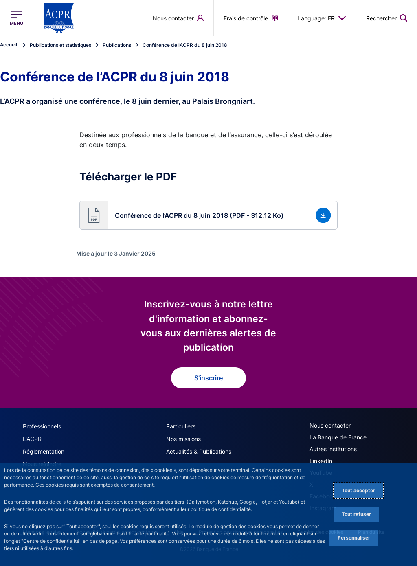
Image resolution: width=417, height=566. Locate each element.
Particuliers (180, 426)
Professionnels (42, 426)
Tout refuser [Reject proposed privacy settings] (356, 514)
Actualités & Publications (198, 451)
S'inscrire (208, 378)
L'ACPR (32, 438)
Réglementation (43, 451)
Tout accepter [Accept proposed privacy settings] (358, 490)
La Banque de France (338, 437)
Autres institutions (333, 448)
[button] (208, 215)
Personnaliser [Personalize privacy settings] (354, 538)
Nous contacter (330, 425)
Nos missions (183, 438)
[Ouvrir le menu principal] (16, 18)
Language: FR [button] (322, 18)
